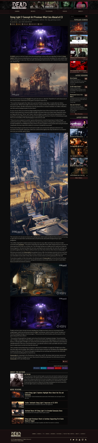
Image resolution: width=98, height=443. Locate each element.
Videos (47, 433)
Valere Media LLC (18, 439)
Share (65, 361)
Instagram (50, 368)
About (77, 433)
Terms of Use (14, 440)
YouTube (58, 368)
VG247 (29, 98)
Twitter (43, 368)
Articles (13, 24)
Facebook (36, 368)
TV (43, 433)
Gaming (19, 24)
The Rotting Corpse (75, 46)
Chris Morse (74, 59)
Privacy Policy (21, 440)
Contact (83, 433)
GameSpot (21, 244)
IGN (36, 332)
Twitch (65, 368)
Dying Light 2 (34, 24)
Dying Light (25, 24)
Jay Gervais (14, 21)
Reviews (53, 433)
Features (59, 433)
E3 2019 (40, 24)
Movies (39, 433)
